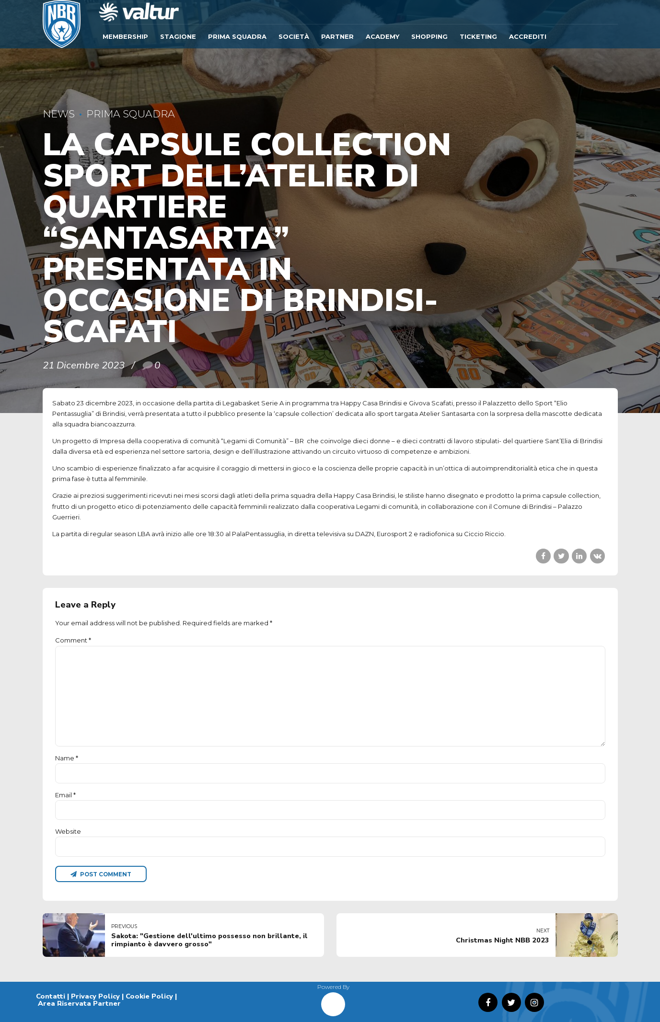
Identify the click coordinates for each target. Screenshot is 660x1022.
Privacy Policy (95, 996)
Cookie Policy (149, 996)
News (59, 114)
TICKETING (478, 36)
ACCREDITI (527, 36)
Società (293, 36)
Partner (337, 36)
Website (68, 831)
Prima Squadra (237, 36)
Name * (66, 758)
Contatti (50, 996)
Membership (125, 36)
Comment (73, 640)
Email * (65, 795)
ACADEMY (382, 36)
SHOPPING (429, 36)
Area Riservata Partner (79, 1003)
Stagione (178, 36)
